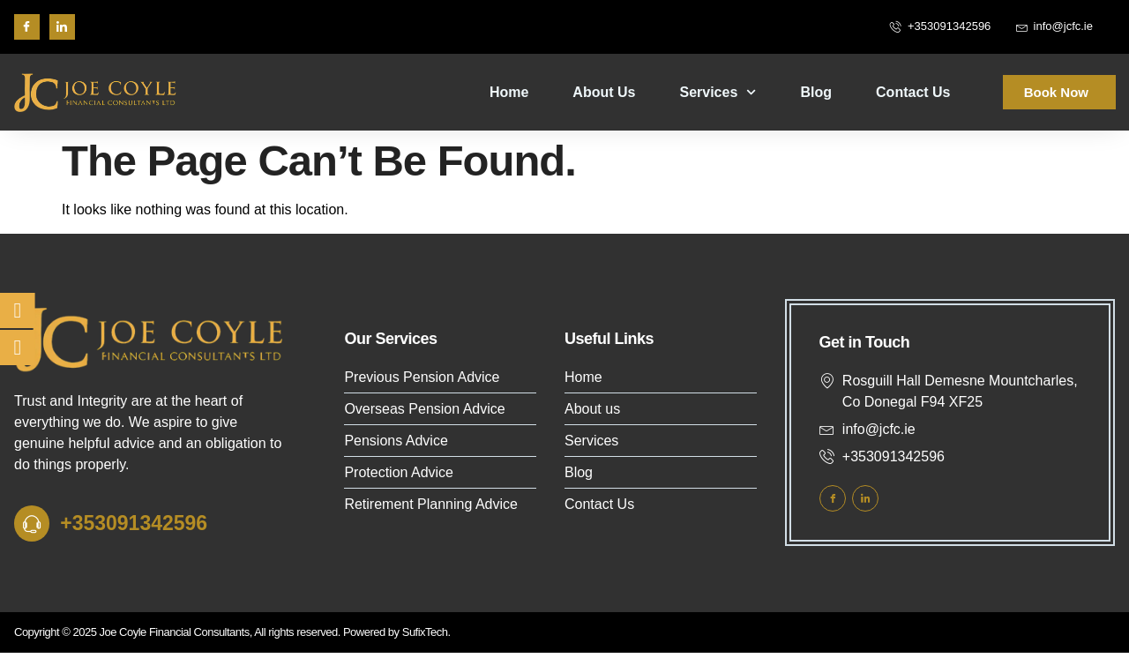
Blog (817, 92)
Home (509, 92)
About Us (603, 92)
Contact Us (913, 92)
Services (717, 92)
